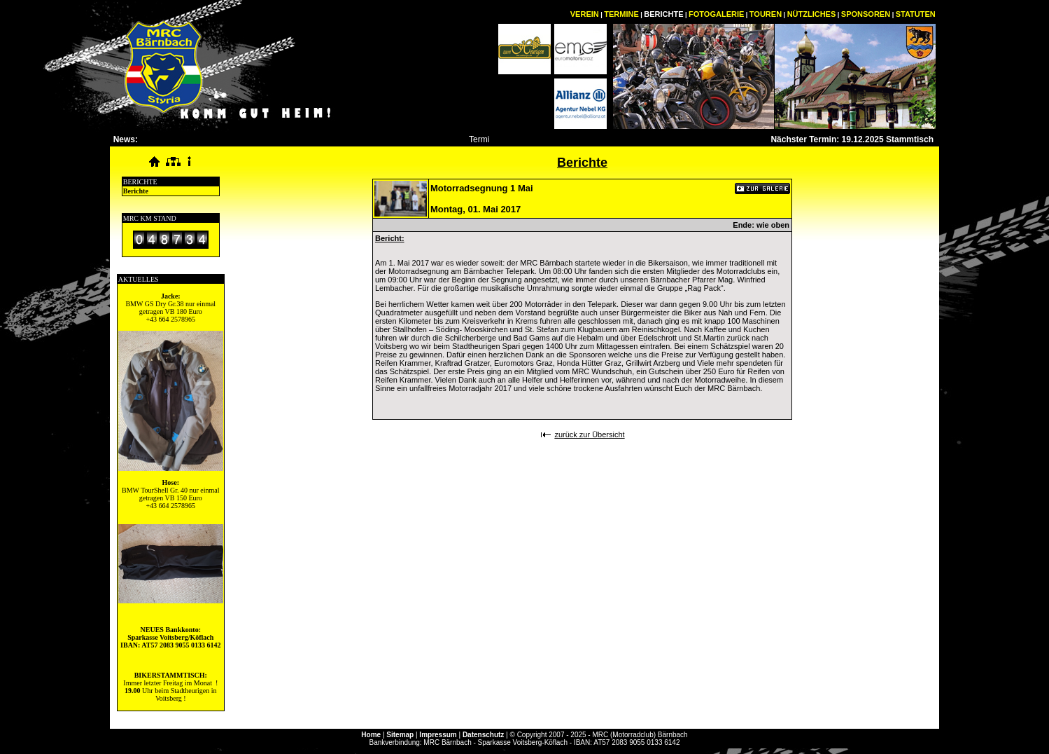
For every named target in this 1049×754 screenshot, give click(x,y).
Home (371, 735)
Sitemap (400, 735)
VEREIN (584, 14)
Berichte (135, 191)
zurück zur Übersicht (589, 434)
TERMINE (621, 14)
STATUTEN (916, 14)
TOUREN (765, 14)
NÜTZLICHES (811, 14)
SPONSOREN (865, 14)
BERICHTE (663, 14)
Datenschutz (483, 735)
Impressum (437, 735)
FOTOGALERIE (716, 14)
